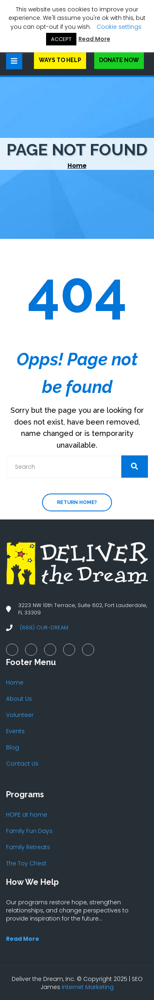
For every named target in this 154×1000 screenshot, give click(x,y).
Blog (12, 747)
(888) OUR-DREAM (44, 627)
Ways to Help (60, 60)
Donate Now (119, 60)
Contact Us (22, 764)
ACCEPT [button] (61, 39)
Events (15, 731)
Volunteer (20, 715)
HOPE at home (26, 815)
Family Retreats (28, 847)
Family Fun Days (29, 831)
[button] (134, 466)
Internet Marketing (88, 987)
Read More (94, 39)
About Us (19, 699)
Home (77, 165)
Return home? (77, 502)
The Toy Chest (26, 863)
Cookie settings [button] (119, 27)
